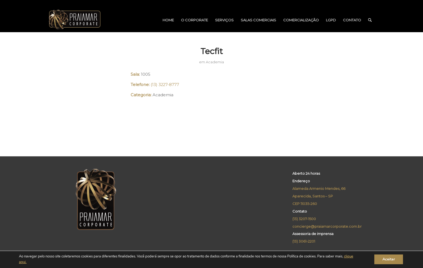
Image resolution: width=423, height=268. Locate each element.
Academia (215, 62)
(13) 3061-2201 (303, 241)
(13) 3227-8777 (165, 84)
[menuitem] (168, 20)
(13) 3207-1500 (304, 219)
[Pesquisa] (370, 20)
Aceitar (388, 259)
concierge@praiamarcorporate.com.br (327, 226)
